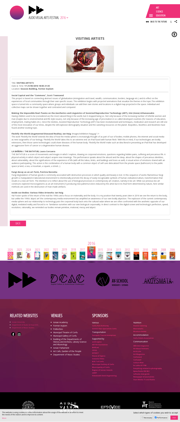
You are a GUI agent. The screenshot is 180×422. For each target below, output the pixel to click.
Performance (162, 418)
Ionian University (18, 322)
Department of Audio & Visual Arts (25, 325)
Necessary (148, 418)
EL (171, 21)
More (4, 418)
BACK (17, 224)
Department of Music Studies (23, 328)
